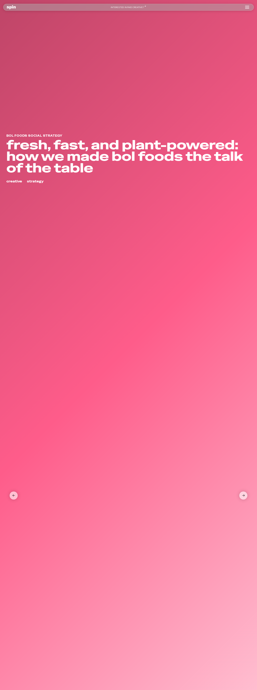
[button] (247, 7)
